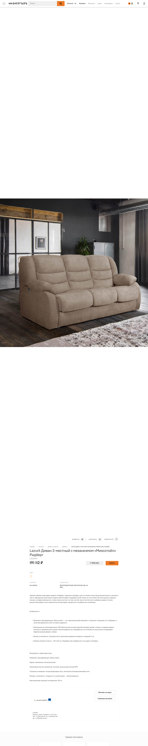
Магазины (91, 3)
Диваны (64, 546)
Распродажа (108, 3)
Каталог (41, 546)
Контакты (82, 3)
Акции (100, 3)
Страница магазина (105, 698)
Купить (112, 563)
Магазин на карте (104, 692)
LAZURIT (34, 559)
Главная (32, 546)
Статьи (117, 3)
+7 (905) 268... (95, 563)
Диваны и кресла (53, 546)
